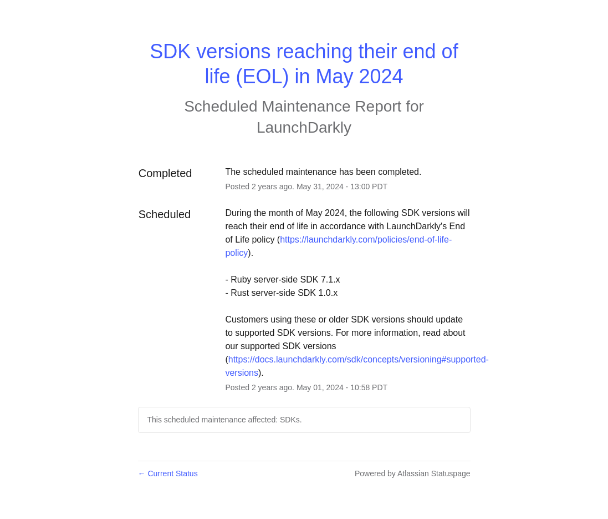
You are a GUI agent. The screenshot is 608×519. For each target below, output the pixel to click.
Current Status (168, 473)
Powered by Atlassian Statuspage (413, 473)
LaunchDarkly (304, 127)
